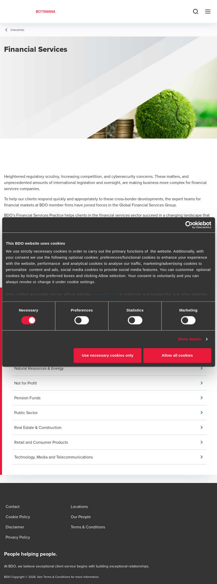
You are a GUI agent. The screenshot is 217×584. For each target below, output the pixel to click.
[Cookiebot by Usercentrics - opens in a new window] (189, 225)
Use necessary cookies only (108, 355)
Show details (189, 339)
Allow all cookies (177, 355)
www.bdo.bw (105, 294)
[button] (110, 368)
